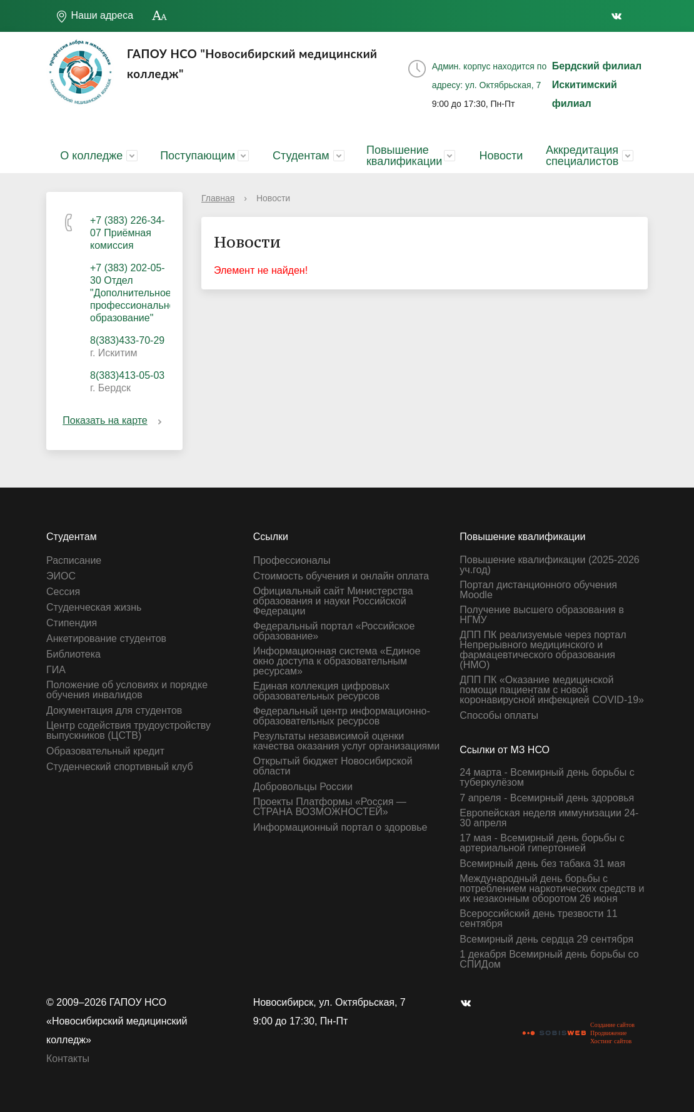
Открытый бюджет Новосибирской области (333, 766)
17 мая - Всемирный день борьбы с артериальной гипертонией (542, 843)
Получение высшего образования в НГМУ (542, 615)
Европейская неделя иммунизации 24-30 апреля (549, 818)
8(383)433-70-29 (127, 340)
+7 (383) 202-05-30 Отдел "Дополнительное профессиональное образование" (135, 293)
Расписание (73, 561)
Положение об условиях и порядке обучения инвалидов (127, 690)
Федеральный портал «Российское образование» (334, 631)
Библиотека (73, 654)
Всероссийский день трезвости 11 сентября (538, 919)
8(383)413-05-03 (127, 375)
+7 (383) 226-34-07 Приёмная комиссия (127, 233)
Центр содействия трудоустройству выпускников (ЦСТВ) (128, 731)
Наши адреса (94, 16)
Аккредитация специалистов (582, 156)
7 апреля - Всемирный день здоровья (547, 798)
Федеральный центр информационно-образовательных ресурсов (341, 716)
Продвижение (608, 1032)
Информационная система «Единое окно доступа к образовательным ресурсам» (337, 661)
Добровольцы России (303, 787)
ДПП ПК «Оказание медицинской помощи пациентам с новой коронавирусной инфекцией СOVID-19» (552, 690)
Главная (217, 198)
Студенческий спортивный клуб (119, 767)
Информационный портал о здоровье (340, 828)
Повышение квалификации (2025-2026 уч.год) (549, 565)
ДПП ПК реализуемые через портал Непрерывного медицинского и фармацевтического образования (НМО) (543, 650)
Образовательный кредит (105, 751)
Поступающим (197, 155)
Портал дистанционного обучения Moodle (538, 590)
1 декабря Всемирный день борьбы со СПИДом (549, 959)
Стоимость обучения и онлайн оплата (341, 576)
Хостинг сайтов (610, 1041)
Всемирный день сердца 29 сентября (546, 939)
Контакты (67, 1058)
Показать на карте (114, 420)
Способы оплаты (499, 716)
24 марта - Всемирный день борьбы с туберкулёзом (547, 778)
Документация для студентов (114, 711)
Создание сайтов (612, 1024)
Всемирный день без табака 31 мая (542, 864)
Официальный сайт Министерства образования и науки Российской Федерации (333, 601)
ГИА (56, 670)
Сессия (63, 592)
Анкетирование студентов (106, 639)
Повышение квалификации (404, 156)
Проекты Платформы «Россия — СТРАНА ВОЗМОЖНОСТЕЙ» (329, 807)
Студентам (301, 155)
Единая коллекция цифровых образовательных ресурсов (321, 691)
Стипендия (71, 623)
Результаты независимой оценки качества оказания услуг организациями (346, 741)
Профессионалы (292, 561)
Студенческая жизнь (93, 608)
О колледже (91, 155)
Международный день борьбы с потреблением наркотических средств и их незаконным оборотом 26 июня (552, 889)
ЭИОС (61, 576)
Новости (501, 155)
